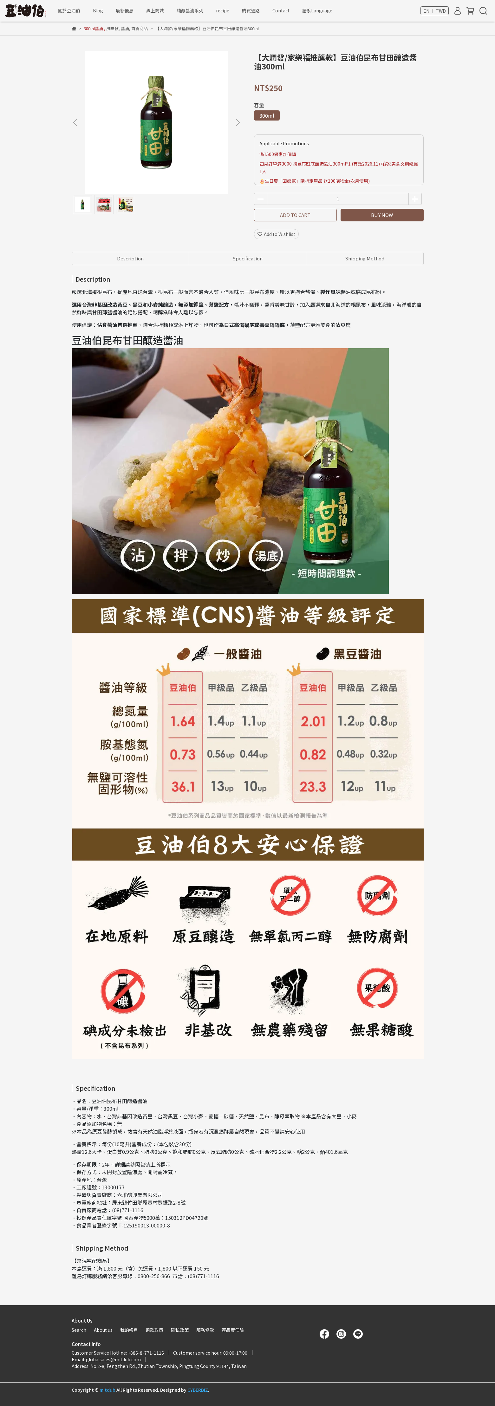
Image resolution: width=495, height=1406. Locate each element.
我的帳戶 (129, 1330)
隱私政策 (180, 1330)
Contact (281, 10)
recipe (222, 10)
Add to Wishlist (276, 234)
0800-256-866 (154, 1276)
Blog (98, 10)
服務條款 (205, 1330)
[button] (237, 122)
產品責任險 (233, 1330)
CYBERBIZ (197, 1390)
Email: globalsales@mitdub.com (106, 1359)
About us (103, 1330)
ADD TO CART (295, 215)
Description (130, 258)
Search (79, 1330)
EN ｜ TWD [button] (434, 11)
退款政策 (154, 1330)
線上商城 (155, 10)
